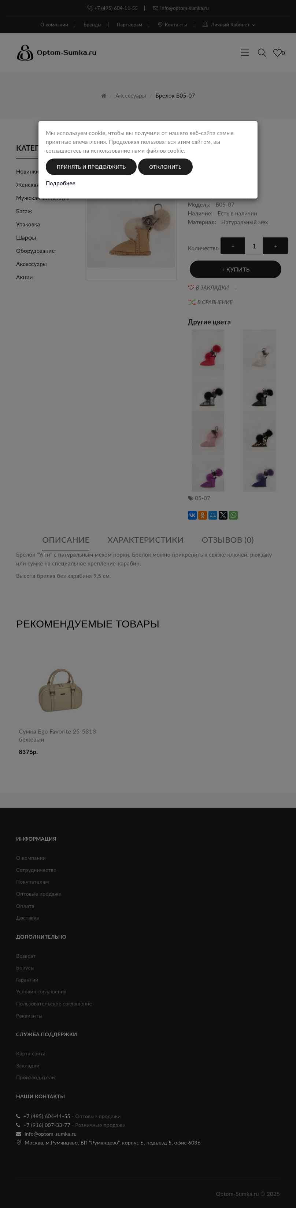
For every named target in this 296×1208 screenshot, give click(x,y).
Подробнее (60, 183)
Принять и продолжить (91, 167)
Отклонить (165, 167)
